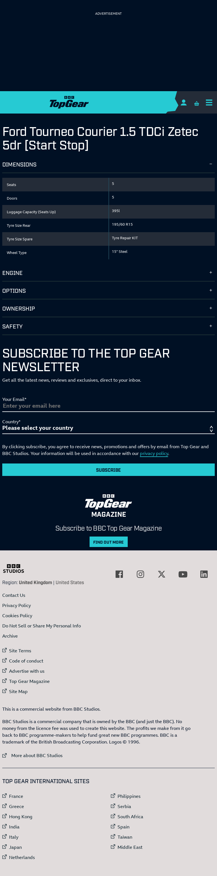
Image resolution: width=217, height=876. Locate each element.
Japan (15, 847)
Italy (13, 837)
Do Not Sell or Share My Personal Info (41, 626)
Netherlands (22, 857)
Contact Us (13, 595)
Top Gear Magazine (29, 681)
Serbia (124, 806)
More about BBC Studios (32, 755)
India (14, 827)
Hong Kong (20, 816)
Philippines (129, 796)
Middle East (130, 847)
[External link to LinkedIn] (204, 574)
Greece (16, 806)
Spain (123, 827)
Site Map (18, 691)
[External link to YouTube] (183, 574)
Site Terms (20, 650)
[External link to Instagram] (140, 574)
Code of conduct (26, 661)
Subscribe (108, 470)
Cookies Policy (17, 615)
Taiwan (125, 837)
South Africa (130, 816)
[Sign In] (183, 102)
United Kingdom (35, 582)
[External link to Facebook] (119, 574)
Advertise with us (26, 671)
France (16, 796)
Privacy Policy (16, 605)
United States (70, 582)
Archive (10, 636)
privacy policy (154, 453)
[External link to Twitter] (162, 574)
